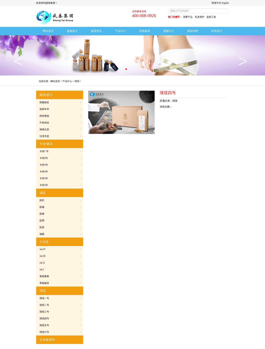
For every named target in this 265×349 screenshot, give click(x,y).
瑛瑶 (77, 81)
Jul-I (42, 269)
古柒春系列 (47, 339)
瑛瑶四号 (44, 318)
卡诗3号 (44, 178)
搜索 (225, 11)
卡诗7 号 (44, 151)
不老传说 (44, 122)
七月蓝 (44, 241)
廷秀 (42, 220)
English (225, 3)
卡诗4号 (44, 171)
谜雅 (42, 234)
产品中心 (67, 81)
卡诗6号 (44, 158)
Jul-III (42, 256)
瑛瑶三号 (44, 312)
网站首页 (55, 81)
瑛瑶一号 (44, 298)
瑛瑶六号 (44, 332)
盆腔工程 (211, 17)
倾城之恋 (44, 129)
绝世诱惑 (44, 116)
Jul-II (42, 263)
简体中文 (216, 3)
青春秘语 (44, 283)
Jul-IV (43, 249)
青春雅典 (44, 276)
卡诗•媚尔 (46, 144)
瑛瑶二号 (44, 305)
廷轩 (42, 200)
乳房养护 (199, 17)
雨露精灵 (44, 102)
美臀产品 (187, 17)
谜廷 (43, 193)
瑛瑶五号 (44, 325)
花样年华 (44, 109)
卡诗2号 (44, 185)
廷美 (42, 227)
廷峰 (42, 214)
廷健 (42, 207)
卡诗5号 (44, 165)
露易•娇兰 (46, 95)
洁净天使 (44, 136)
